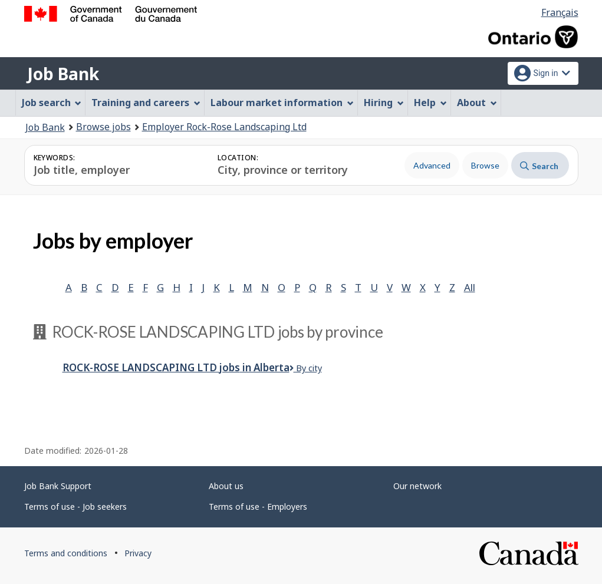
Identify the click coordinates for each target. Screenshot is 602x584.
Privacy (138, 553)
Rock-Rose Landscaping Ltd (176, 367)
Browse (485, 165)
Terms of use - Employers (258, 506)
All (469, 287)
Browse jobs (103, 126)
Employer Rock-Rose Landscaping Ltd (224, 126)
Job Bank (63, 73)
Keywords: (54, 158)
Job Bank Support (57, 485)
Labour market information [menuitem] (282, 102)
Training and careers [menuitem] (145, 102)
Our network (417, 485)
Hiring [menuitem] (384, 102)
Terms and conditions (65, 553)
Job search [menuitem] (52, 102)
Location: (238, 158)
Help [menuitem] (430, 102)
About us (226, 485)
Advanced (431, 165)
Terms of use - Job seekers (75, 506)
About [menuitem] (477, 102)
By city (306, 368)
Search (539, 166)
